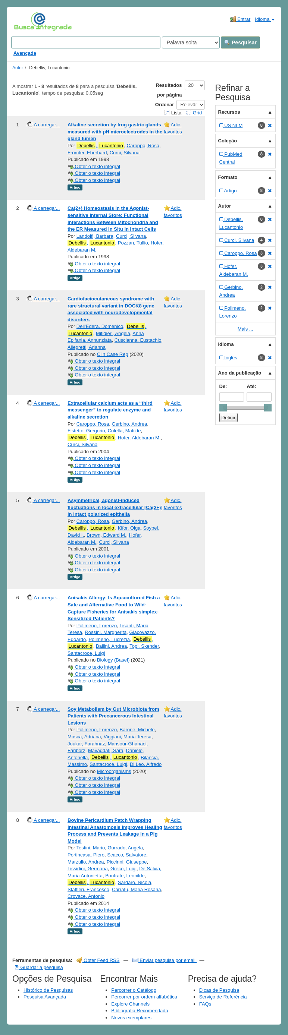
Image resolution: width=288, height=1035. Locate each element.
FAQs (205, 1004)
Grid (194, 113)
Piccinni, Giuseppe (127, 862)
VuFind (25, 21)
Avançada (24, 53)
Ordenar (164, 104)
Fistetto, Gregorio (86, 430)
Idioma (265, 19)
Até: (251, 386)
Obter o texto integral (94, 166)
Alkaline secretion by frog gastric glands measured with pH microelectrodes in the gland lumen (115, 131)
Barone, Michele (136, 729)
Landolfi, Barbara (94, 236)
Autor (17, 67)
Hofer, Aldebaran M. (139, 438)
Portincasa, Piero (86, 855)
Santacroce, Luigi (86, 653)
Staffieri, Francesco (88, 889)
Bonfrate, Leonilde (125, 875)
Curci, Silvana (125, 152)
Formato (228, 177)
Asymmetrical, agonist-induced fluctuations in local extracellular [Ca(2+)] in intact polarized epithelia (115, 507)
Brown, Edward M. (106, 535)
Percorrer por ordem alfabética (144, 997)
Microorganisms (114, 771)
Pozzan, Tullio (133, 243)
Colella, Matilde (124, 430)
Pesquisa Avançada (45, 997)
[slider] (223, 407)
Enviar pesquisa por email (164, 960)
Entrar (240, 19)
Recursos (229, 112)
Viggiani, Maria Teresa (127, 736)
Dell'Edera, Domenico (99, 326)
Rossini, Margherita (105, 632)
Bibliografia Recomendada (139, 1010)
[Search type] (191, 42)
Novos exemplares (131, 1017)
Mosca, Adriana (84, 736)
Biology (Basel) (113, 660)
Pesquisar (240, 42)
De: (223, 386)
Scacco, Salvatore (126, 855)
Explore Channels (130, 1004)
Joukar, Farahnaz (86, 744)
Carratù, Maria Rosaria (136, 889)
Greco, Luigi (123, 868)
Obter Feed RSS (98, 960)
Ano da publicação (240, 373)
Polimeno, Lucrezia (109, 639)
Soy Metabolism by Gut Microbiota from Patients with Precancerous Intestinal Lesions (113, 716)
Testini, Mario (90, 848)
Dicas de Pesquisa (219, 990)
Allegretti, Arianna (87, 347)
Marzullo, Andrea (86, 862)
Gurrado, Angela (125, 848)
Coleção (227, 140)
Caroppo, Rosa (143, 145)
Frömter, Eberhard (87, 152)
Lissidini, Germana (88, 868)
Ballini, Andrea (111, 646)
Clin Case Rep (112, 354)
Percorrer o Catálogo (133, 990)
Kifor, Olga (129, 528)
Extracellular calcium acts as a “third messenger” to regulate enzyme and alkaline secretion (110, 410)
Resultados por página (169, 90)
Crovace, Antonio (86, 896)
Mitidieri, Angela (113, 333)
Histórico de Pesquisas (48, 990)
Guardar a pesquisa (39, 967)
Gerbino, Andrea (129, 424)
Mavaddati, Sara (105, 750)
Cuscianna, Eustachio (138, 340)
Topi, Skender (144, 646)
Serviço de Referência (223, 997)
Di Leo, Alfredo (146, 764)
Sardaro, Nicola (134, 882)
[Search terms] (85, 42)
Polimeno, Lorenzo (96, 625)
